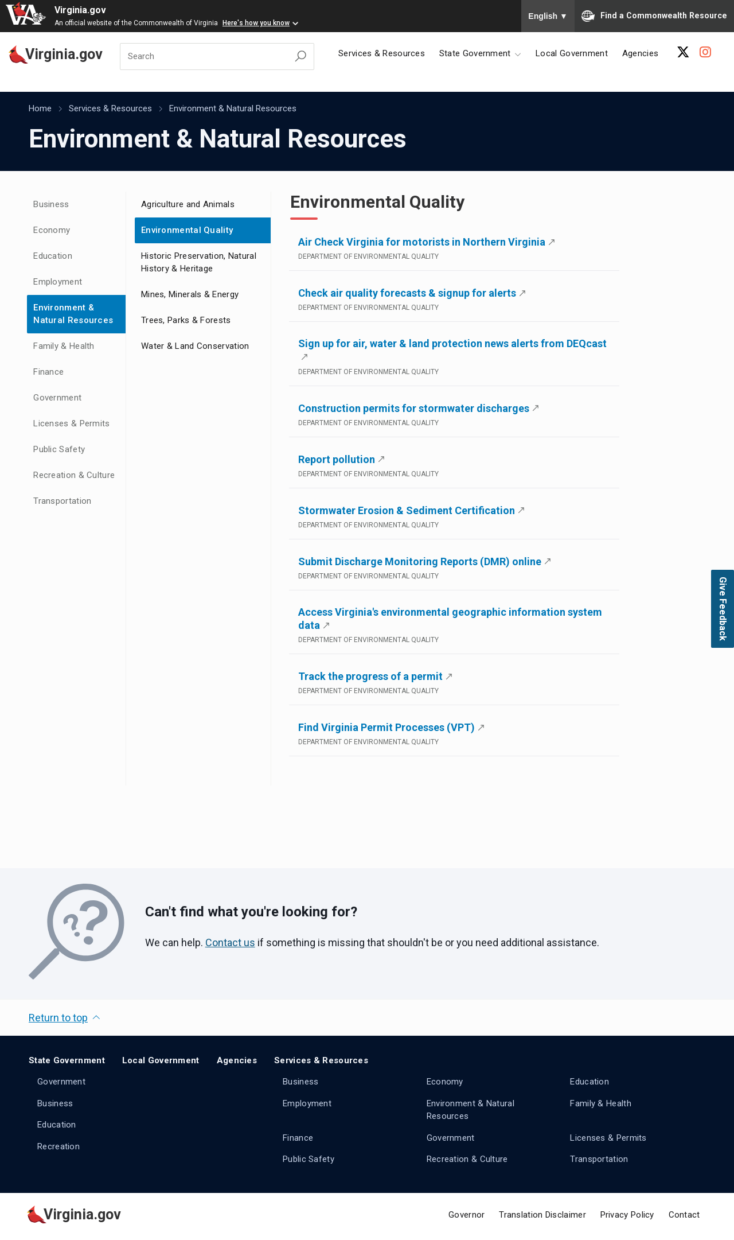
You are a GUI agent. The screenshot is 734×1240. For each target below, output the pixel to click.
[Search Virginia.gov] (300, 56)
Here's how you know (256, 23)
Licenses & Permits (71, 423)
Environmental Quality (187, 230)
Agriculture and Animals (188, 204)
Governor (466, 1215)
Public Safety (59, 449)
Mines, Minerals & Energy (190, 294)
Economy (51, 230)
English (548, 16)
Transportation (62, 501)
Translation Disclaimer (542, 1215)
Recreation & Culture (74, 475)
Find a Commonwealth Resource (654, 16)
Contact (684, 1215)
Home (40, 108)
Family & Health (64, 346)
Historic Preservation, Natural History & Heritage (198, 262)
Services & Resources (381, 53)
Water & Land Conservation (195, 346)
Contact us (230, 942)
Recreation (58, 1146)
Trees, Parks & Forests (186, 320)
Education (52, 256)
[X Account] (683, 52)
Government (57, 397)
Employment (57, 282)
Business (51, 204)
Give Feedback (722, 609)
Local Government (572, 53)
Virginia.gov (80, 10)
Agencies (640, 53)
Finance (48, 372)
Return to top (58, 1018)
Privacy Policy (627, 1215)
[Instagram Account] (705, 52)
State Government (67, 1060)
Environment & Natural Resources (232, 108)
